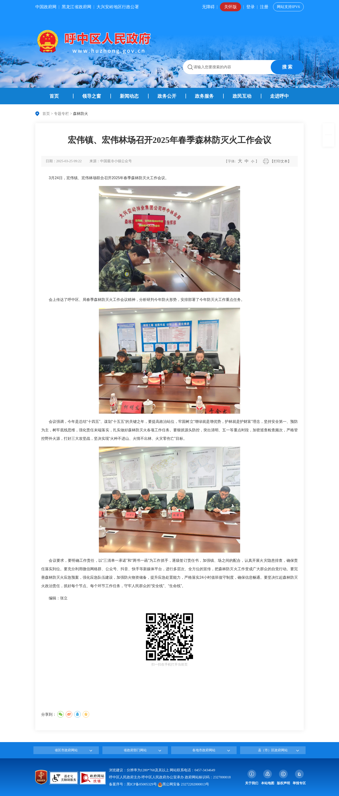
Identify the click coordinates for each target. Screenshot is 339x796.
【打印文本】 (280, 161)
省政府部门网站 (135, 750)
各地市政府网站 (203, 750)
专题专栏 (61, 114)
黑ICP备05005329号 (142, 784)
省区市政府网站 (66, 750)
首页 (46, 114)
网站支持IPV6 (288, 7)
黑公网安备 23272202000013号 (183, 784)
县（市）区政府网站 (273, 750)
